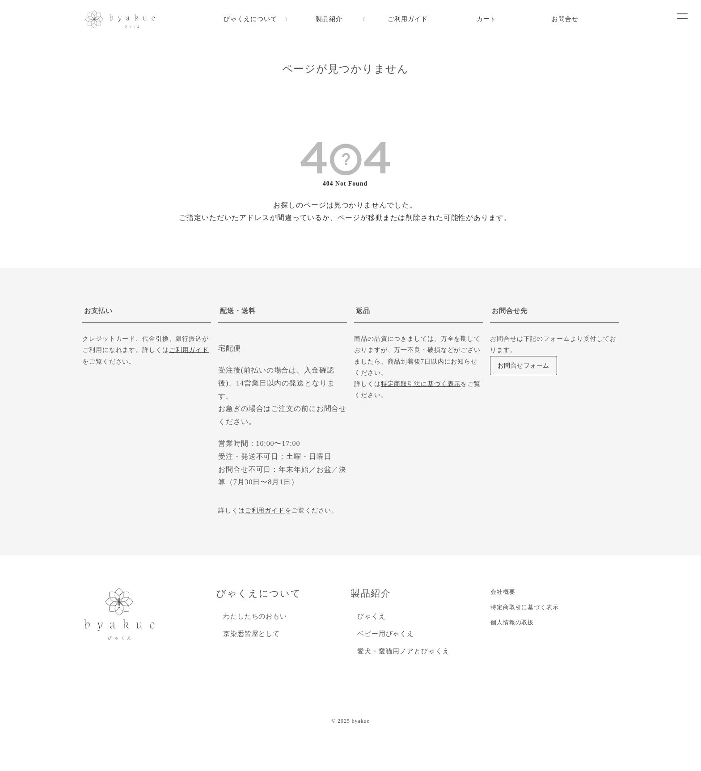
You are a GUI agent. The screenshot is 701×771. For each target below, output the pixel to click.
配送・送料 (238, 310)
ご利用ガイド (189, 350)
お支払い (98, 310)
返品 (363, 310)
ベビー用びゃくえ (385, 633)
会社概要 (502, 592)
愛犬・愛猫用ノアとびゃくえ (403, 651)
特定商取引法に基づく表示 (421, 384)
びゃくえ (371, 616)
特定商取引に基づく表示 (524, 607)
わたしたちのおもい (255, 616)
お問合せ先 (510, 310)
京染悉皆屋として (251, 633)
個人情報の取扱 (512, 622)
